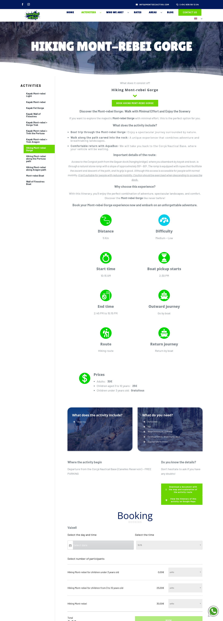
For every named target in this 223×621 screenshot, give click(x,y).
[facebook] (21, 5)
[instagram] (28, 5)
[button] (70, 543)
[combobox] (103, 543)
